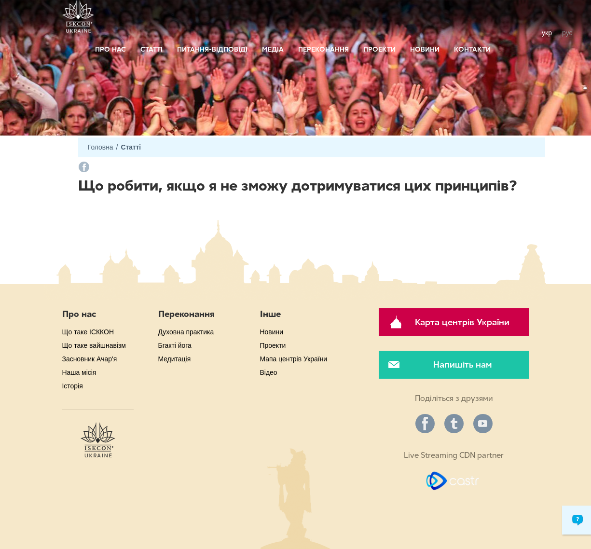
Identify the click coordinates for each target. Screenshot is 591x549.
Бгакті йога (175, 345)
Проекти (379, 49)
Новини (425, 49)
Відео (268, 372)
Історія (72, 386)
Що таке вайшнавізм (94, 345)
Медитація (174, 359)
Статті (151, 49)
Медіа (273, 49)
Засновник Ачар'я (89, 359)
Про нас (110, 49)
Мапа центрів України (294, 359)
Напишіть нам (462, 365)
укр (547, 33)
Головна (100, 147)
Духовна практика (186, 332)
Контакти (472, 49)
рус (567, 33)
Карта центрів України (462, 322)
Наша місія (79, 372)
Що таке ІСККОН (88, 332)
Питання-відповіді (212, 49)
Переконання (323, 49)
